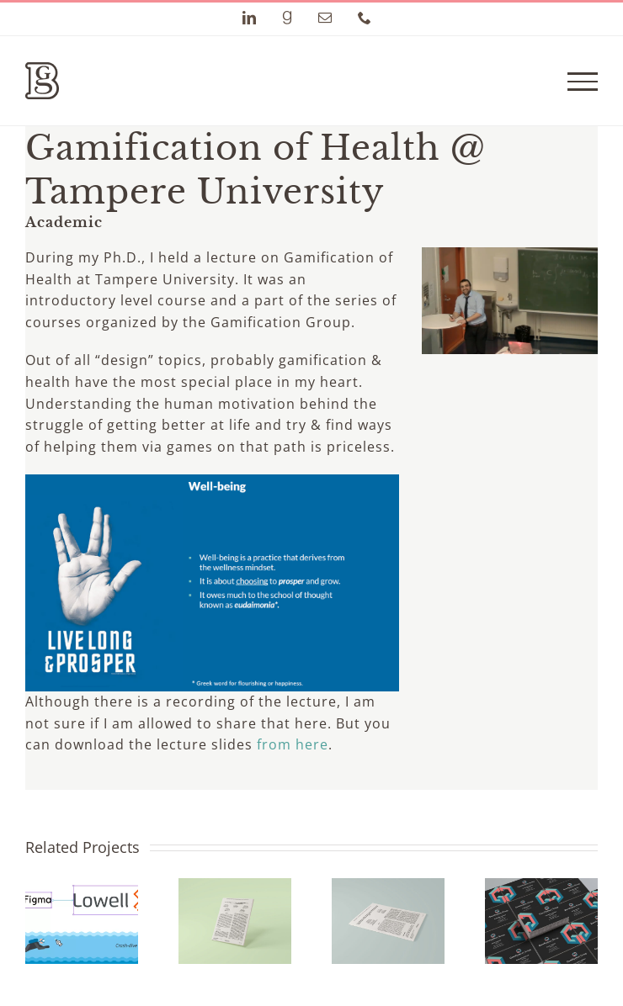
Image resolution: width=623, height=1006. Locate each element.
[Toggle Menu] (582, 81)
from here (292, 744)
